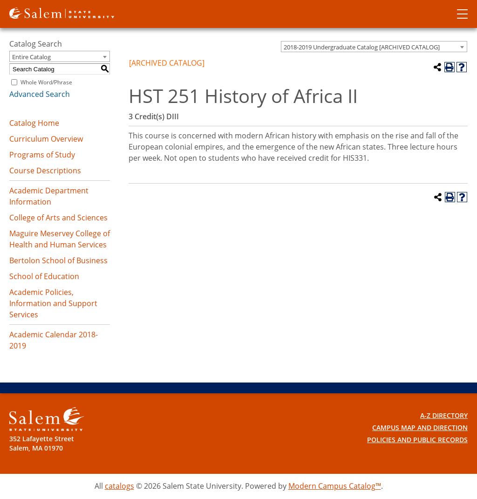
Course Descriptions (45, 170)
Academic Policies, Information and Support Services (53, 303)
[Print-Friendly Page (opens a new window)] (449, 67)
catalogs (119, 486)
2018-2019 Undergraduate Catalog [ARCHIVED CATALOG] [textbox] (362, 47)
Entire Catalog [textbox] (31, 57)
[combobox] (374, 46)
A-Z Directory (444, 415)
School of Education (44, 276)
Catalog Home (34, 123)
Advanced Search (39, 94)
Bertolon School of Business (58, 260)
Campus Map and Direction (420, 427)
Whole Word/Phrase (46, 82)
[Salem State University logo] (61, 12)
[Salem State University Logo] (46, 419)
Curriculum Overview (46, 139)
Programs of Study (42, 155)
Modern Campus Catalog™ (334, 486)
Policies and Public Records (417, 439)
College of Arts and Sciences (58, 217)
